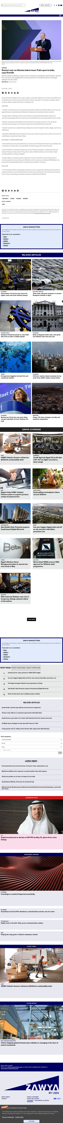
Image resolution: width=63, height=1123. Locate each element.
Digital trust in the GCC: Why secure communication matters (22, 923)
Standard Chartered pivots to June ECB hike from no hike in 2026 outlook (15, 336)
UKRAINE (18, 198)
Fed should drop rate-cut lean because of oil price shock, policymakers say (25, 766)
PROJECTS (6, 243)
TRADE (3, 374)
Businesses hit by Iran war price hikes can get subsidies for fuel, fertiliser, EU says (14, 419)
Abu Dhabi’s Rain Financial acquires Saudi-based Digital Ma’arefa (15, 528)
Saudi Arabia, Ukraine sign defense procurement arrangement (21, 707)
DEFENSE (25, 198)
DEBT (2, 455)
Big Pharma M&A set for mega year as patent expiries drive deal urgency (24, 771)
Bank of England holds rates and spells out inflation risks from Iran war (47, 336)
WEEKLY (5, 239)
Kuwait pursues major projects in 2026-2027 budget (24, 673)
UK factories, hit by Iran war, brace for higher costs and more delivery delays (14, 294)
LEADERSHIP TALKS (31, 798)
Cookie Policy (19, 1117)
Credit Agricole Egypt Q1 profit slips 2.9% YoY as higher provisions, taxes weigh (47, 459)
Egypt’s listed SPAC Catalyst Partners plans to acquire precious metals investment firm (15, 494)
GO (60, 753)
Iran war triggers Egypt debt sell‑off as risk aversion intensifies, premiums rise (47, 529)
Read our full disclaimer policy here (42, 213)
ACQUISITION (4, 525)
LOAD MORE (31, 619)
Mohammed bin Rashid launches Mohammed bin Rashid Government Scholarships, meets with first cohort (31, 788)
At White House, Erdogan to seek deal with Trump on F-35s (20, 723)
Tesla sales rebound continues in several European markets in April (47, 294)
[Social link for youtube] (61, 5)
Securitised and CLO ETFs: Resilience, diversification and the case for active (28, 912)
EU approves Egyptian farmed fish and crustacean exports (14, 377)
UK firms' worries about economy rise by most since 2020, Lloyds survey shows (47, 377)
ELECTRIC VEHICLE (38, 291)
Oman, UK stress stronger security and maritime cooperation (46, 418)
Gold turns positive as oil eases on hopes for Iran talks (18, 776)
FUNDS (3, 560)
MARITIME (35, 415)
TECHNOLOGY (5, 921)
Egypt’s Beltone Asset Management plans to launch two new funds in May (14, 564)
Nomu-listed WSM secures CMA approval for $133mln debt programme (46, 564)
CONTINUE (31, 1121)
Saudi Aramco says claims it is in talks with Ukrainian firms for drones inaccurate (27, 718)
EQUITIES (36, 560)
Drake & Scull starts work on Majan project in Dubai (24, 694)
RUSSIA (12, 198)
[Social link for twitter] (54, 5)
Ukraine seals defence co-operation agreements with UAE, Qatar (22, 713)
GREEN (5, 241)
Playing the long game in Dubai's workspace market (19, 934)
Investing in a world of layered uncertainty (18, 894)
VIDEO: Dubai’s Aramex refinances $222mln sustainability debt (15, 458)
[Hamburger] (60, 16)
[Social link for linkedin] (58, 5)
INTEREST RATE (5, 333)
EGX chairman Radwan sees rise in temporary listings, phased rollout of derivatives (15, 599)
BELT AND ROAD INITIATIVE (8, 1041)
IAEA (3, 204)
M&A (2, 490)
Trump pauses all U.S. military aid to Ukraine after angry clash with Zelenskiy (25, 729)
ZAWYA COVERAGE (31, 429)
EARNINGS (36, 455)
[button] (31, 1114)
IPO (2, 835)
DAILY (5, 237)
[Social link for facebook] (56, 5)
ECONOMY (4, 291)
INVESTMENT (37, 490)
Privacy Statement (8, 1117)
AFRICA (5, 245)
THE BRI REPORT (31, 1003)
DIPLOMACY (5, 198)
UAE (2, 932)
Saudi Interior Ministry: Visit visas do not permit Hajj (18, 782)
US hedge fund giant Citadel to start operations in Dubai (25, 683)
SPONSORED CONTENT (31, 854)
